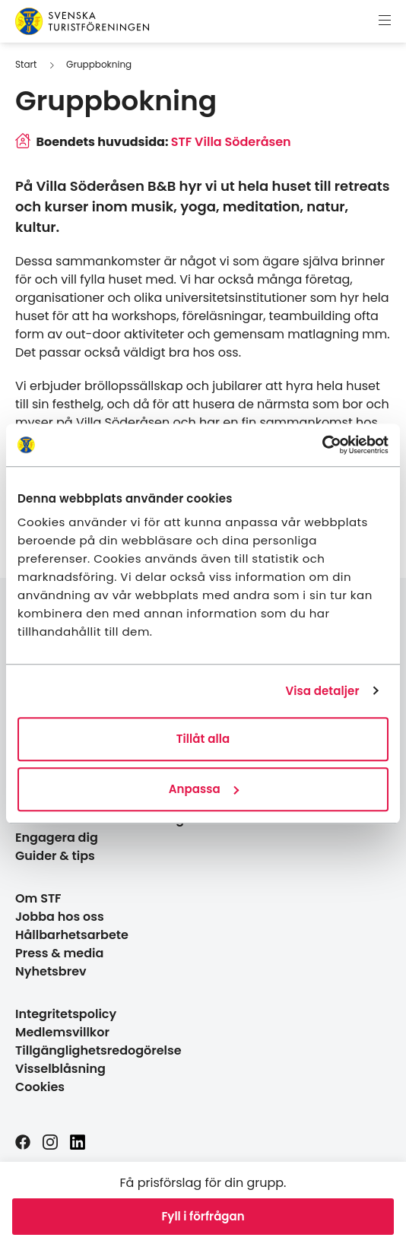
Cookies (40, 1087)
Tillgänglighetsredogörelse (98, 1050)
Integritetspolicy (65, 1014)
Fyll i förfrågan (202, 1216)
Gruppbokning (99, 64)
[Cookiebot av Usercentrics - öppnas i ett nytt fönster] (322, 445)
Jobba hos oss (59, 916)
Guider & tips (55, 856)
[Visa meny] (385, 21)
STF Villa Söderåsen (231, 142)
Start (25, 64)
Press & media (59, 953)
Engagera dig (56, 837)
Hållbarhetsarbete (71, 935)
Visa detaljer (322, 691)
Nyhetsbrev (51, 971)
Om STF (38, 898)
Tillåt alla (203, 739)
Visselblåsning (60, 1068)
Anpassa (204, 789)
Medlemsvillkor (62, 1032)
